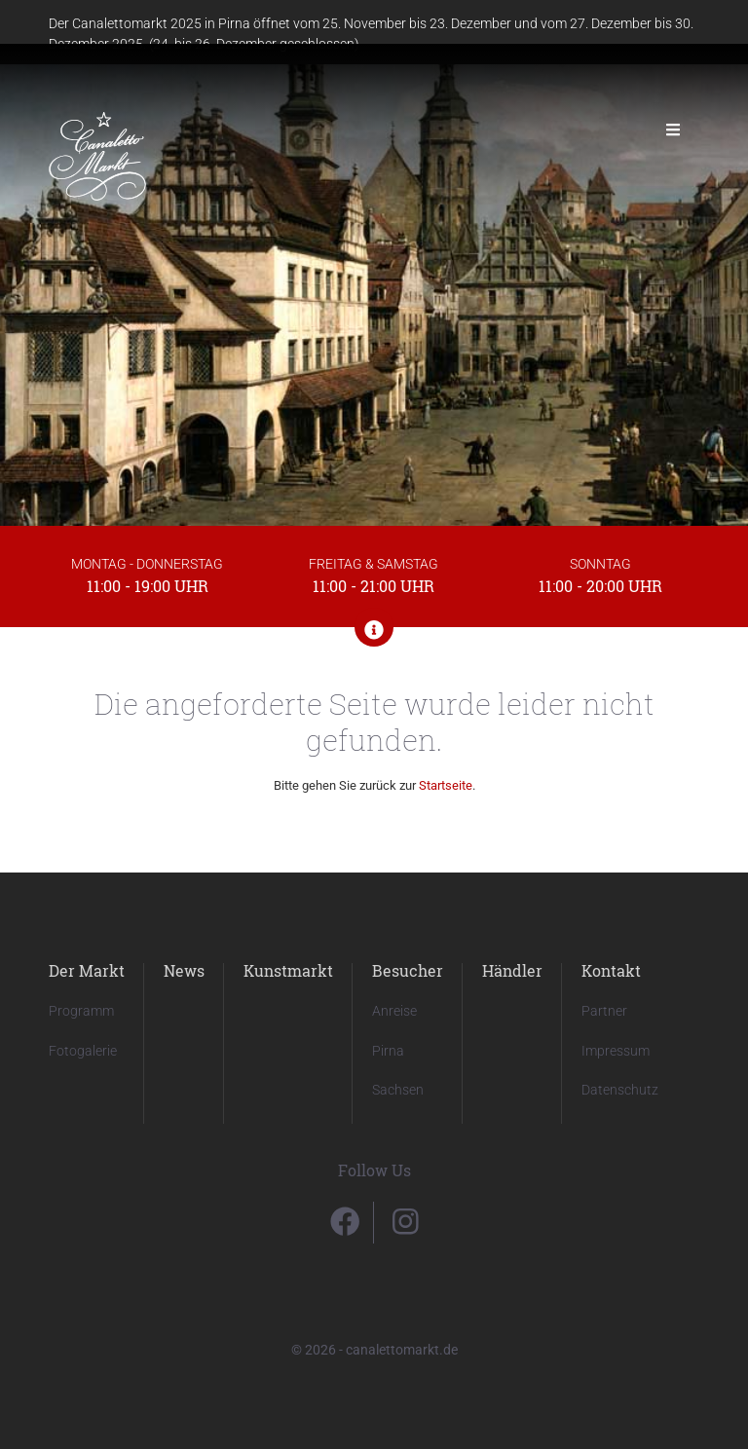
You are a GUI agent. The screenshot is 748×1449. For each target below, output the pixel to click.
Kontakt (611, 970)
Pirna (388, 1051)
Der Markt (87, 970)
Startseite (445, 785)
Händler (512, 970)
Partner (604, 1011)
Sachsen (398, 1090)
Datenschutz (619, 1090)
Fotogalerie (83, 1051)
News (184, 970)
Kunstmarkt (288, 970)
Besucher (407, 970)
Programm (81, 1011)
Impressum (615, 1051)
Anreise (394, 1011)
